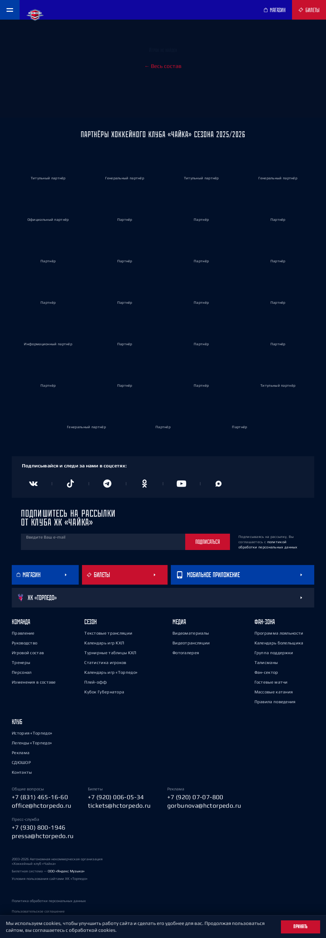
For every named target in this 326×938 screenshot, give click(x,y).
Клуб (17, 722)
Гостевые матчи (271, 682)
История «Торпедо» (32, 733)
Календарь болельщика (278, 642)
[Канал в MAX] (218, 483)
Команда (21, 622)
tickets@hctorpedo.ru (119, 805)
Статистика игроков (105, 662)
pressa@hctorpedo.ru (43, 835)
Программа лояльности (278, 633)
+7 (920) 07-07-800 (195, 797)
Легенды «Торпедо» (32, 742)
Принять (300, 927)
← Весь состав (163, 66)
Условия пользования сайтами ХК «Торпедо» (50, 879)
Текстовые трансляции (108, 633)
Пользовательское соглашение (38, 911)
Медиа (179, 622)
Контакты (22, 772)
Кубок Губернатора (104, 691)
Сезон (90, 622)
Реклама (20, 752)
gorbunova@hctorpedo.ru (204, 805)
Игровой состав (28, 652)
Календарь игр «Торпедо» (111, 672)
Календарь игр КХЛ (104, 642)
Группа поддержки (273, 652)
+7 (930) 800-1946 (39, 827)
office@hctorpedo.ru (42, 805)
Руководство (24, 642)
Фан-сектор (266, 672)
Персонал (21, 672)
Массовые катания (273, 691)
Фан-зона (264, 622)
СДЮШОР (21, 762)
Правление (23, 633)
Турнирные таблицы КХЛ (110, 652)
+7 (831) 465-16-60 (40, 797)
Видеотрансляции (191, 642)
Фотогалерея (185, 652)
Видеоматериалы (190, 633)
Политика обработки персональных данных (49, 901)
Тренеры (21, 662)
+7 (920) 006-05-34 (116, 797)
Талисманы (266, 662)
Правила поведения (275, 701)
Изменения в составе (34, 682)
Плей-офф (95, 682)
